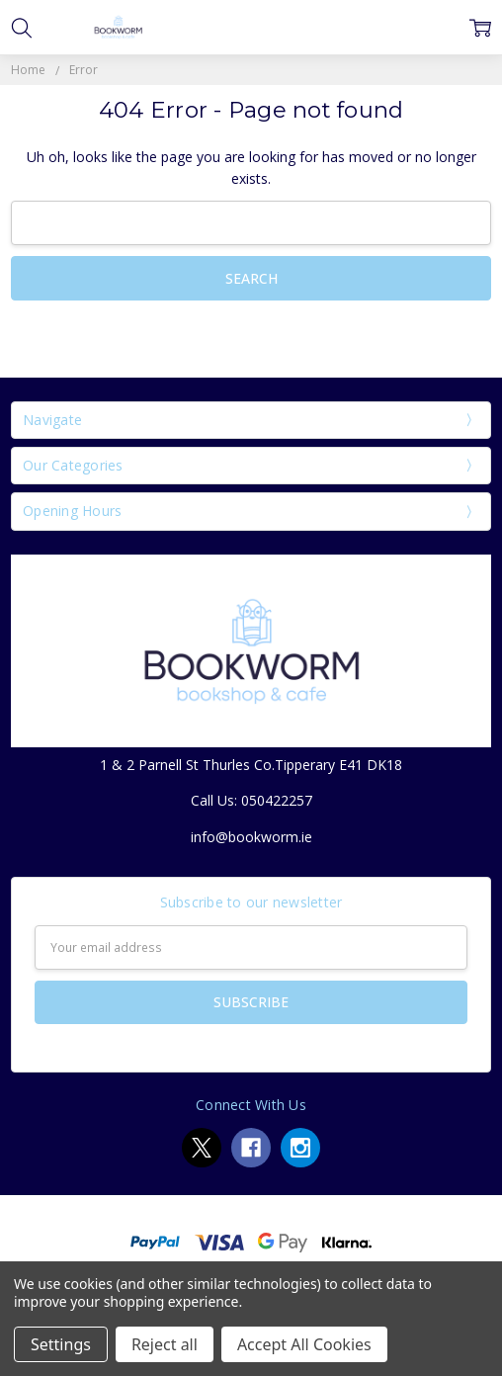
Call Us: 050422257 (251, 800)
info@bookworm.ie (251, 836)
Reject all (164, 1344)
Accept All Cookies (304, 1344)
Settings (61, 1344)
